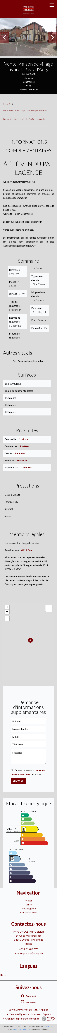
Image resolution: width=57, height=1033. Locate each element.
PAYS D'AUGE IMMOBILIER (28, 931)
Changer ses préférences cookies (22, 1018)
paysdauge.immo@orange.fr (28, 953)
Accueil (6, 104)
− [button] (7, 612)
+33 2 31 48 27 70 (28, 949)
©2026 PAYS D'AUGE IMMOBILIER (28, 1009)
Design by (47, 1018)
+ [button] (7, 607)
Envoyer (18, 781)
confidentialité (49, 1026)
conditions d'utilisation (21, 1029)
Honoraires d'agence (40, 1014)
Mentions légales (18, 1014)
